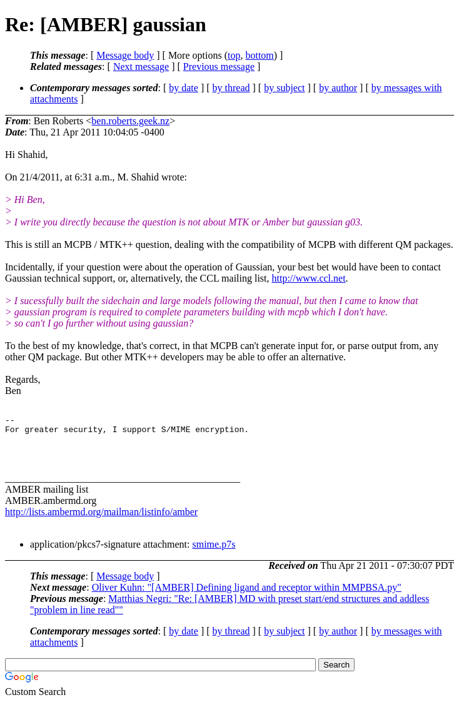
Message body (125, 55)
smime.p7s (213, 551)
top (234, 55)
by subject (284, 87)
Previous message (219, 66)
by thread (231, 87)
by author (338, 87)
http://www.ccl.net (309, 278)
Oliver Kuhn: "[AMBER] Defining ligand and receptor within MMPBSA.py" (246, 594)
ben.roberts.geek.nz (130, 121)
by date (183, 87)
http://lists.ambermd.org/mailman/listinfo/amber (101, 519)
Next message (141, 66)
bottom (259, 55)
